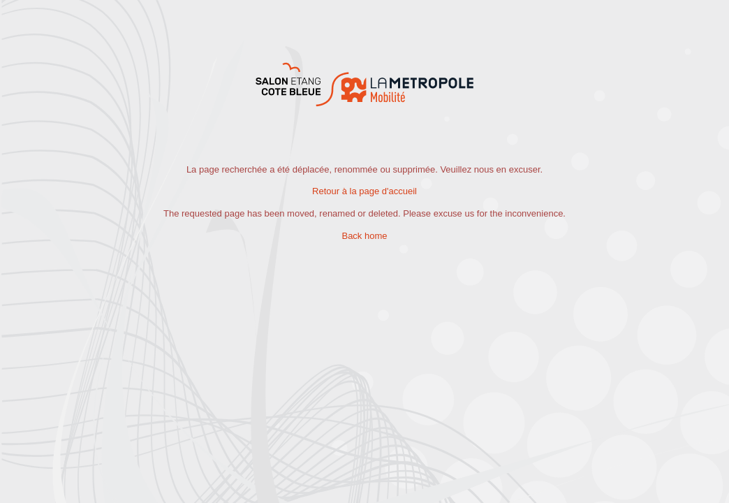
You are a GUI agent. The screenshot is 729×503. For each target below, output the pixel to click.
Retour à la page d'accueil (364, 191)
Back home (364, 236)
